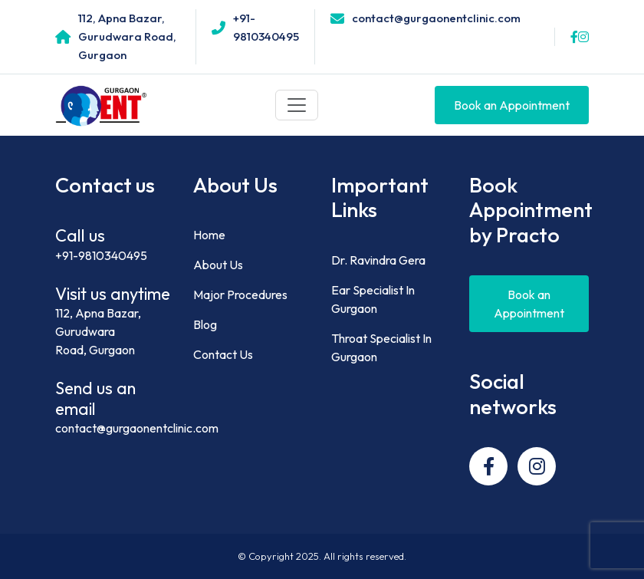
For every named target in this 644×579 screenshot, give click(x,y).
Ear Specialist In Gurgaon (373, 299)
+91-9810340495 (101, 255)
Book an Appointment (512, 105)
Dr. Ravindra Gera (378, 260)
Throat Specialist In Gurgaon (381, 347)
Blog (205, 324)
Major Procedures (240, 294)
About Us (218, 264)
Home (209, 234)
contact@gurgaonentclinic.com (137, 428)
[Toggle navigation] (296, 105)
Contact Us (223, 354)
